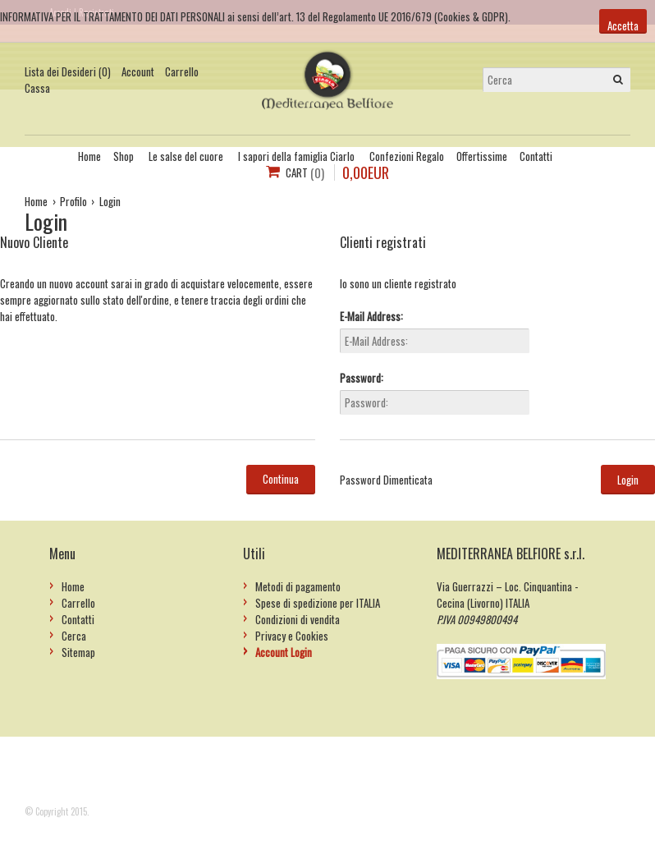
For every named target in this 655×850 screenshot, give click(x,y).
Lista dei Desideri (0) (68, 71)
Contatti (536, 156)
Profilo (73, 201)
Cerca (74, 635)
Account (137, 71)
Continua (281, 479)
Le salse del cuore (186, 156)
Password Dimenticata (386, 479)
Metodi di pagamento (298, 586)
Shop (123, 156)
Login (110, 201)
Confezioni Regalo (406, 156)
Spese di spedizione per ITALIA (317, 603)
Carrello (182, 71)
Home (89, 156)
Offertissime (481, 156)
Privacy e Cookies (291, 635)
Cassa (37, 88)
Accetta (623, 25)
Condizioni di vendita (297, 619)
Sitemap (78, 652)
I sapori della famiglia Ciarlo (296, 156)
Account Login (283, 652)
